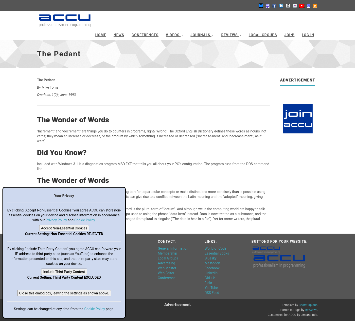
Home (100, 35)
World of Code (215, 248)
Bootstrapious (308, 305)
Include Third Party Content (64, 272)
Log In (308, 35)
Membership (167, 253)
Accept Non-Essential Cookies (64, 228)
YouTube (211, 288)
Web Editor (166, 273)
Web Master (167, 268)
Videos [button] (174, 35)
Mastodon (212, 263)
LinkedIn (211, 273)
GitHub (210, 278)
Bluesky (210, 258)
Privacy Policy (56, 220)
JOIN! (289, 35)
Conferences (145, 35)
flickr (208, 283)
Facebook (212, 268)
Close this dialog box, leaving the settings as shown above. (64, 293)
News (119, 35)
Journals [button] (202, 35)
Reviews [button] (231, 35)
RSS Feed (212, 293)
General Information (173, 248)
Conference (166, 278)
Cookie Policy (84, 220)
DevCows (311, 310)
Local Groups (263, 35)
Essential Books (217, 253)
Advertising (166, 263)
